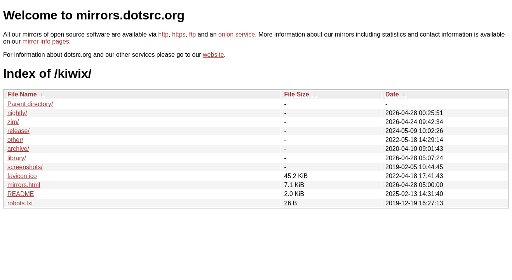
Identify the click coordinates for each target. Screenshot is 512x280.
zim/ (13, 122)
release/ (18, 131)
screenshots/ (25, 167)
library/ (16, 158)
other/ (15, 139)
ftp (192, 34)
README (20, 194)
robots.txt (20, 203)
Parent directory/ (30, 104)
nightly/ (17, 113)
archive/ (18, 148)
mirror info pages (46, 41)
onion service (236, 34)
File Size (296, 94)
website (213, 54)
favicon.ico (22, 176)
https (179, 34)
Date (392, 94)
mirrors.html (23, 185)
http (163, 34)
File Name (22, 94)
